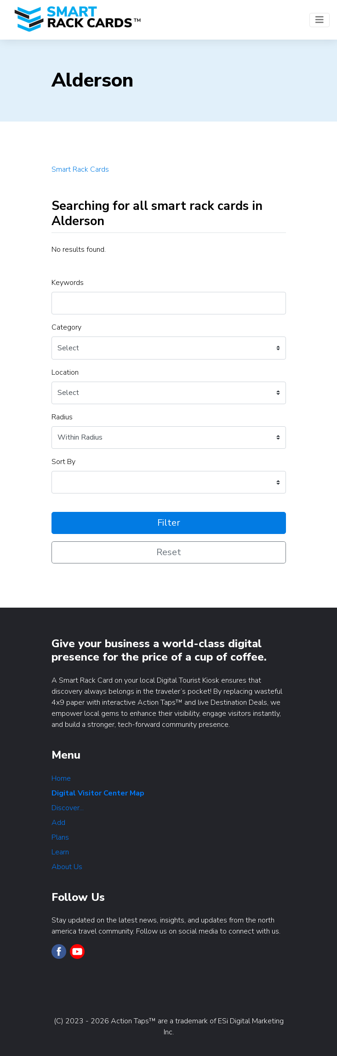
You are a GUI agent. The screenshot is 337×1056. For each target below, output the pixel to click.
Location (65, 372)
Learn (60, 852)
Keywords (67, 283)
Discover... (67, 808)
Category (66, 327)
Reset (168, 552)
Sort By (63, 462)
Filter (168, 522)
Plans (60, 837)
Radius (62, 417)
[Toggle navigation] (319, 20)
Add (58, 823)
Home (61, 778)
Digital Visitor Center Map (97, 793)
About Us (66, 867)
